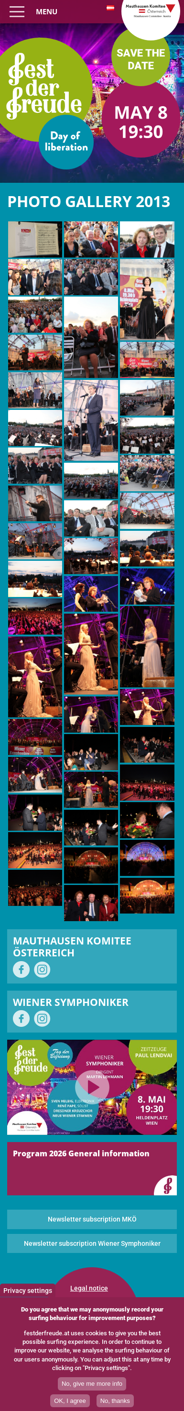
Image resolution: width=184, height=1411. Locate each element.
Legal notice (89, 1288)
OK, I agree (70, 1400)
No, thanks (115, 1400)
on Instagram (42, 969)
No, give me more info (92, 1383)
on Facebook (21, 969)
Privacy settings (27, 1290)
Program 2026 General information (81, 1153)
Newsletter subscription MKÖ (92, 1219)
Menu (46, 11)
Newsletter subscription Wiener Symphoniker (92, 1243)
